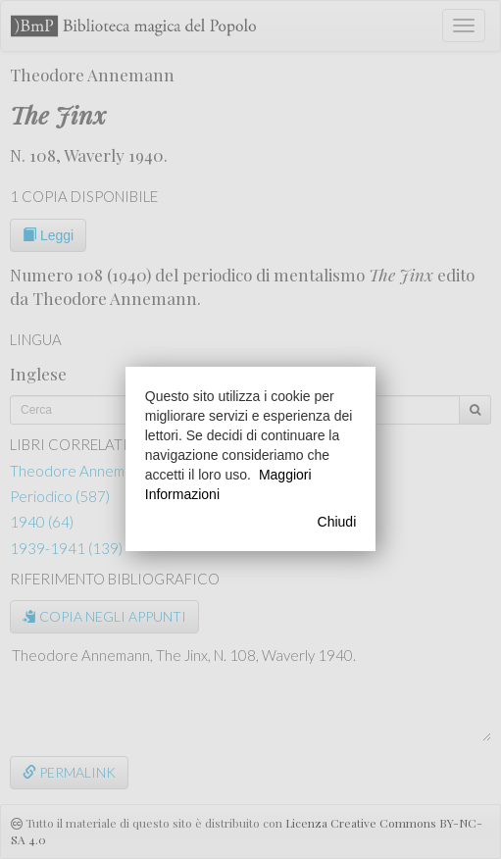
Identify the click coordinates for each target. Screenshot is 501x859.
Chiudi (337, 522)
